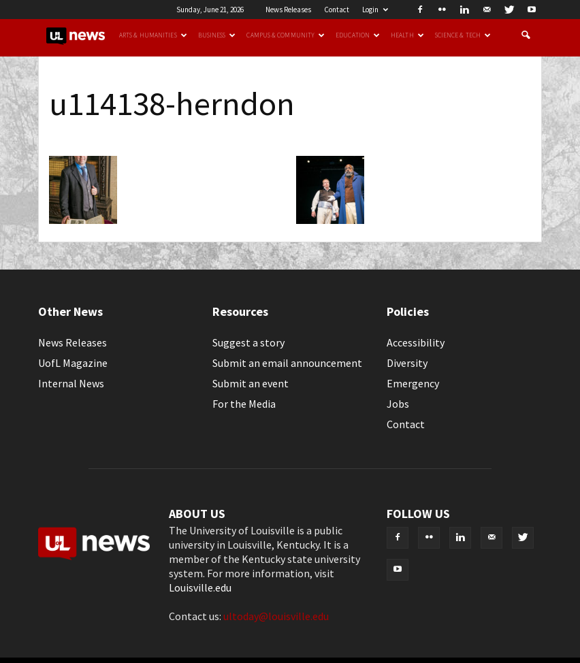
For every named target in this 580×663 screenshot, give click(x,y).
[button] (525, 35)
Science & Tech (463, 35)
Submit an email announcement (287, 363)
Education (358, 35)
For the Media (244, 403)
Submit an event (250, 383)
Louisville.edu (200, 587)
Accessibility (416, 342)
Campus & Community (285, 35)
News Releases (288, 9)
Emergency (413, 383)
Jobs (398, 403)
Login (375, 9)
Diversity (407, 363)
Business (217, 35)
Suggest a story (248, 342)
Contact (336, 9)
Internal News (71, 383)
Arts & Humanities (153, 35)
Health (407, 35)
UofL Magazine (73, 363)
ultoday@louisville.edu (276, 616)
